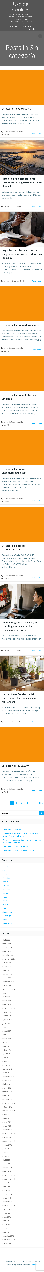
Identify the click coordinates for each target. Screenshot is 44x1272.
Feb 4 (21, 722)
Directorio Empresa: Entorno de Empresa (18, 850)
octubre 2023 (7, 1012)
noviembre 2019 (8, 1133)
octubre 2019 (7, 1137)
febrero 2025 (7, 974)
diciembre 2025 (8, 955)
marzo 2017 (7, 1224)
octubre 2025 (7, 963)
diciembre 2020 (8, 1099)
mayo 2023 (6, 1031)
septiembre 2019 (8, 1141)
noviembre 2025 (8, 959)
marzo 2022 (7, 1065)
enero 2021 (6, 1095)
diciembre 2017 (8, 1202)
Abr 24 (6, 135)
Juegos (5, 893)
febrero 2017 (7, 1228)
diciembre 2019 (8, 1130)
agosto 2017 (7, 1209)
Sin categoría (7, 912)
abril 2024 (6, 997)
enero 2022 (6, 1073)
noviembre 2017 (8, 1205)
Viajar (4, 920)
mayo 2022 (6, 1061)
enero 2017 (6, 1232)
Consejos (6, 878)
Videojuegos (7, 923)
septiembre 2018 (8, 1179)
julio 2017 (6, 1213)
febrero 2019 (7, 1167)
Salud (4, 908)
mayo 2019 (6, 1156)
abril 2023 (6, 1035)
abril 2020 (6, 1118)
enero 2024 (6, 1004)
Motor (4, 901)
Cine (4, 870)
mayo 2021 (6, 1080)
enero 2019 (6, 1171)
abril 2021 (6, 1084)
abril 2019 (6, 1160)
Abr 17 (21, 206)
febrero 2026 (7, 947)
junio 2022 (6, 1057)
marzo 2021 (7, 1088)
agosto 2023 (7, 1020)
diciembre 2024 (8, 982)
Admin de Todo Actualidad (14, 132)
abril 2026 (6, 940)
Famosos (6, 885)
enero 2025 (6, 978)
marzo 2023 (7, 1039)
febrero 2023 (7, 1042)
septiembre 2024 (8, 989)
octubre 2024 (7, 985)
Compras (5, 874)
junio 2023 (6, 1027)
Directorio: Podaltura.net (22, 26)
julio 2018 (6, 1183)
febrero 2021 (7, 1092)
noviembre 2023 (8, 1008)
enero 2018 (6, 1198)
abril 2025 (6, 970)
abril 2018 (6, 1186)
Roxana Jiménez (10, 206)
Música (5, 904)
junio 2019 (6, 1152)
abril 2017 (6, 1221)
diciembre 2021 (8, 1076)
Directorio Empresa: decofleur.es (15, 846)
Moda (4, 897)
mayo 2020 (6, 1114)
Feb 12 (21, 650)
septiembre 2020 (8, 1111)
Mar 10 (6, 351)
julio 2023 (6, 1023)
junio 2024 (6, 993)
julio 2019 (6, 1148)
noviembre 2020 (8, 1103)
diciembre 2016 (8, 1236)
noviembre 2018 (8, 1175)
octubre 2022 (7, 1050)
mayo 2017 (6, 1217)
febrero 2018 (7, 1194)
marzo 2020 (7, 1122)
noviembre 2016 (8, 1240)
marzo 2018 (7, 1190)
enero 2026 (6, 951)
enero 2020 (6, 1126)
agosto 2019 (7, 1145)
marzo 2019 (7, 1164)
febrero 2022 (7, 1069)
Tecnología (6, 916)
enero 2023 (6, 1046)
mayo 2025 (6, 966)
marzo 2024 (7, 1001)
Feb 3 (6, 792)
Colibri (34, 1264)
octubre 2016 (7, 1243)
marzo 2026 (7, 944)
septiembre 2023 (8, 1016)
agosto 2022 (7, 1054)
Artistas (5, 866)
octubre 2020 (7, 1107)
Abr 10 (21, 281)
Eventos (5, 882)
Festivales (6, 889)
